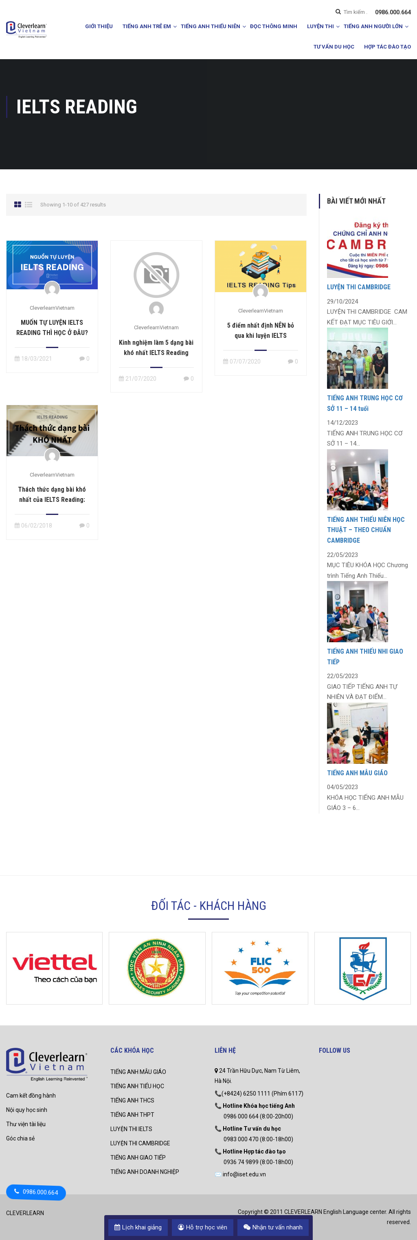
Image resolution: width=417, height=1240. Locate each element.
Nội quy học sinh (26, 1110)
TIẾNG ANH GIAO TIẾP (138, 1157)
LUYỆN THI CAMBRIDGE (359, 287)
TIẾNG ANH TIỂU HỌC (137, 1086)
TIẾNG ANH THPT (132, 1114)
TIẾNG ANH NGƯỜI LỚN (373, 26)
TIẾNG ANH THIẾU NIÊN (210, 26)
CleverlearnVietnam (52, 308)
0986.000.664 (393, 12)
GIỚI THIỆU (99, 26)
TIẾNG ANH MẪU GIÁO (357, 773)
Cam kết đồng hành (31, 1095)
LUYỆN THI (320, 26)
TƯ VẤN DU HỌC (334, 47)
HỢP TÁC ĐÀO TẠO (387, 47)
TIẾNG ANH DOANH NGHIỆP (144, 1172)
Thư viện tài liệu (26, 1124)
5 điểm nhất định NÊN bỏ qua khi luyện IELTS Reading (260, 336)
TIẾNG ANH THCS (132, 1100)
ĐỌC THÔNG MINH (273, 26)
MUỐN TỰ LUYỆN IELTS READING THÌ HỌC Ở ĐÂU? (52, 328)
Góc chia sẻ (20, 1138)
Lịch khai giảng (138, 1227)
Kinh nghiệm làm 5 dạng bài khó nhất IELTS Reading (156, 348)
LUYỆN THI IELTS (131, 1129)
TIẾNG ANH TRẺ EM (147, 26)
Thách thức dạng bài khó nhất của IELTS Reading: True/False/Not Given (52, 500)
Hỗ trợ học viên (202, 1227)
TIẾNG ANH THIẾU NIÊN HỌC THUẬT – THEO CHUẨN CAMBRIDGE (366, 530)
